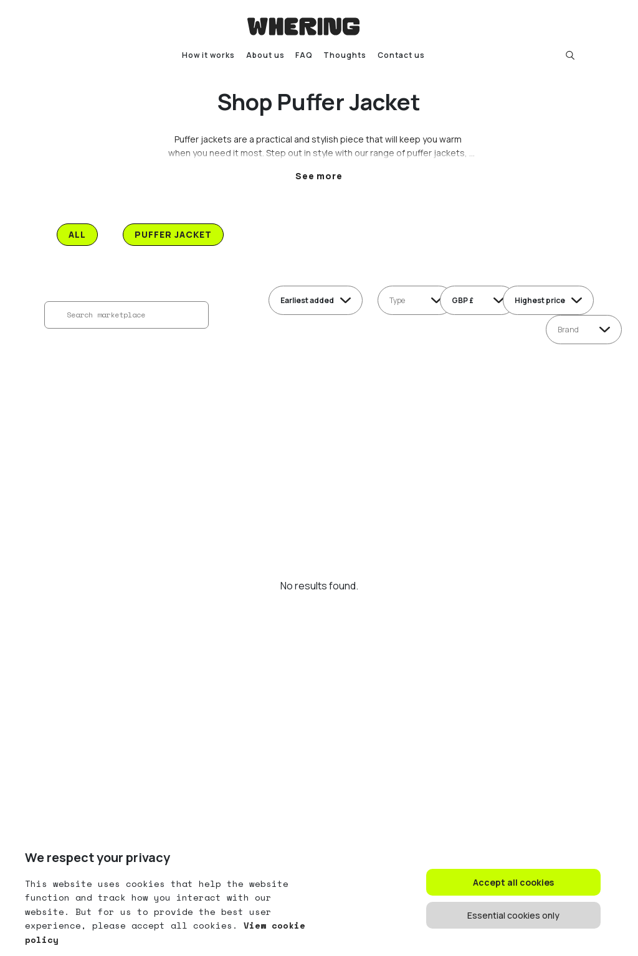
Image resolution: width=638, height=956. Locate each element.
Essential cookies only (513, 915)
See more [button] (319, 176)
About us (265, 55)
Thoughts (344, 55)
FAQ (304, 55)
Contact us (401, 55)
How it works (208, 55)
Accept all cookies (513, 882)
